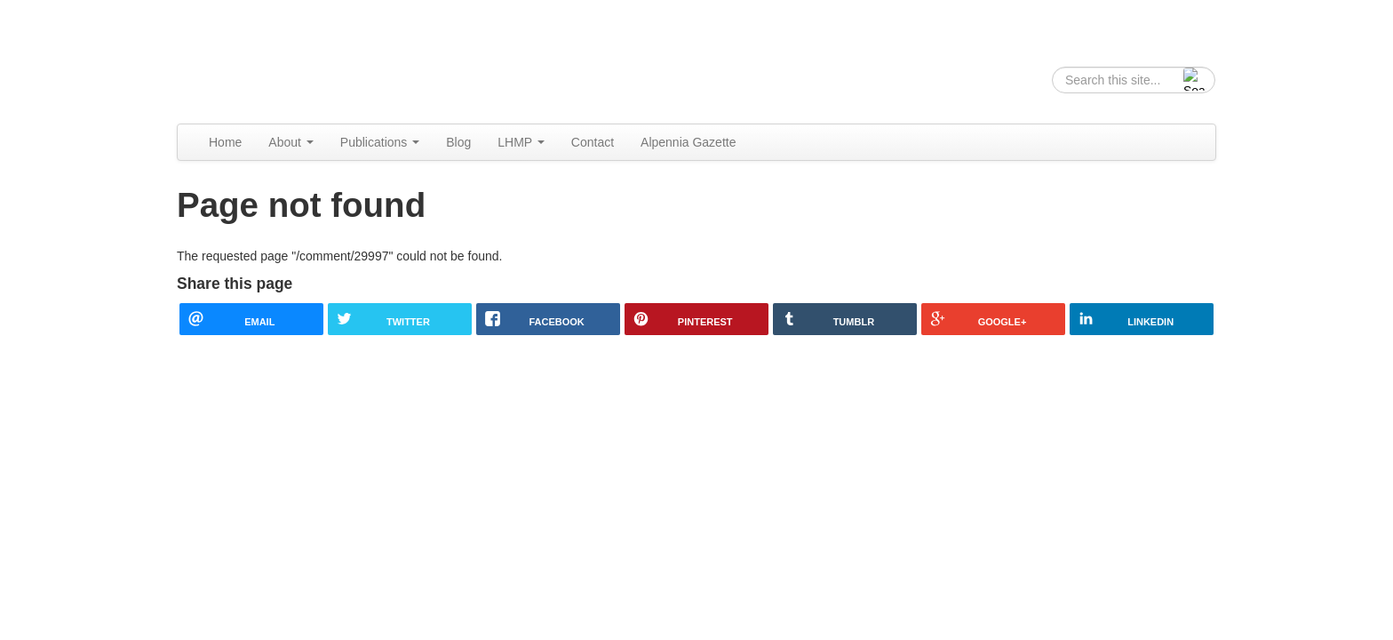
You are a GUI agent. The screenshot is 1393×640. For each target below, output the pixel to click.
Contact (592, 142)
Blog (458, 142)
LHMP (521, 142)
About (290, 142)
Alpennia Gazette (688, 142)
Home (225, 142)
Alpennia (268, 59)
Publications (379, 142)
